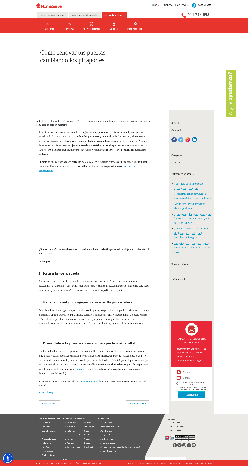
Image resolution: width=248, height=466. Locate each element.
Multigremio (45, 443)
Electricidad (45, 427)
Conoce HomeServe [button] (176, 4)
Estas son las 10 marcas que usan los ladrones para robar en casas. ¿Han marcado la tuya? (192, 218)
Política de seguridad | (175, 463)
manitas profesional (90, 381)
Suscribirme (192, 394)
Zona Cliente (175, 422)
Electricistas (70, 423)
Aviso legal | (131, 463)
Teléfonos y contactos (108, 439)
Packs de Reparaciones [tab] (52, 15)
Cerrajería (175, 162)
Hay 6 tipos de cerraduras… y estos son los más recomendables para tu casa (192, 247)
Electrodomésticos (47, 431)
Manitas (69, 439)
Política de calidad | (191, 463)
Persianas (69, 443)
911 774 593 (198, 15)
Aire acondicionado (48, 439)
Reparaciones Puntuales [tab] (84, 15)
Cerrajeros (86, 431)
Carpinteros (87, 423)
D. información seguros (49, 455)
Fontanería (45, 423)
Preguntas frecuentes (108, 435)
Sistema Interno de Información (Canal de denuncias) (120, 447)
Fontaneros (70, 431)
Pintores (86, 439)
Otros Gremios (88, 447)
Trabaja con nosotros (108, 443)
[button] (7, 458)
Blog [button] (156, 4)
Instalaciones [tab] (117, 15)
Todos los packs (46, 451)
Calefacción (70, 427)
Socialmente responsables (110, 427)
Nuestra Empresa (107, 423)
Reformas (86, 443)
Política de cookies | (160, 463)
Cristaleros (87, 435)
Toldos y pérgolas (89, 427)
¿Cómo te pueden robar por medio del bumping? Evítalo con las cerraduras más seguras (191, 233)
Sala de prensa (106, 431)
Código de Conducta (108, 451)
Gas (42, 435)
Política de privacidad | (144, 463)
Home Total (45, 447)
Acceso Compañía (177, 430)
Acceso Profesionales (178, 426)
